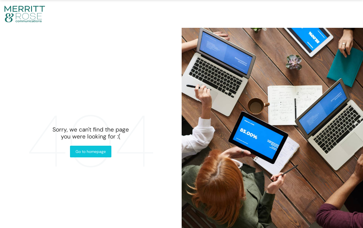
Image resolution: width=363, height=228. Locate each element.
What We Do (172, 14)
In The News (272, 14)
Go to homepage (91, 151)
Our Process (222, 14)
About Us (127, 14)
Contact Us (319, 14)
